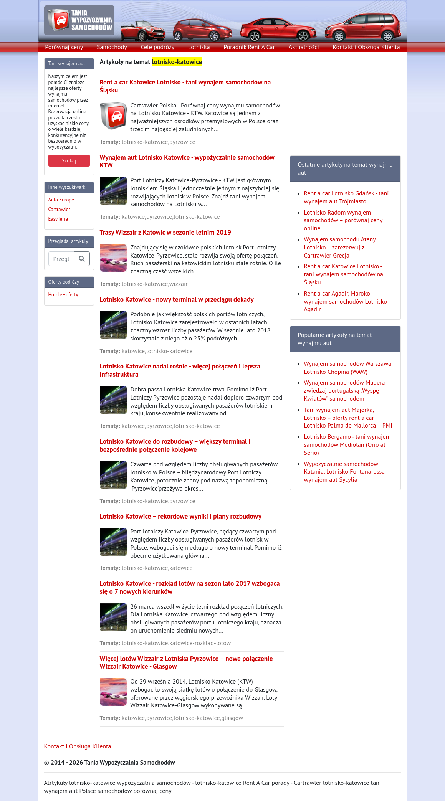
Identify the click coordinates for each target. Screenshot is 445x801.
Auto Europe (61, 200)
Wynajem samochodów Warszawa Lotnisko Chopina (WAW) (347, 367)
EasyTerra (58, 219)
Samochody (112, 47)
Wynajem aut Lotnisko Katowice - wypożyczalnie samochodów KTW (187, 161)
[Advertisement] (75, 427)
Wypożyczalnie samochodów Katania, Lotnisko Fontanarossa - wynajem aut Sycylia (346, 472)
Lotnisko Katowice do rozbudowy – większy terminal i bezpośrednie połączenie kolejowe (175, 445)
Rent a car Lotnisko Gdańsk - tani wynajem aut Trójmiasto (346, 197)
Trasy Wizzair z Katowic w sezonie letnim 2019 (165, 232)
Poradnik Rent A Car (249, 47)
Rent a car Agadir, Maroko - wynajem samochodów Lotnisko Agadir (345, 301)
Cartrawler (59, 209)
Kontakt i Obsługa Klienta (366, 47)
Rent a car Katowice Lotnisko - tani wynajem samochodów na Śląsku (185, 86)
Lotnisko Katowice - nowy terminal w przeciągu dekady (177, 299)
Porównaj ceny (64, 47)
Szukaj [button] (68, 160)
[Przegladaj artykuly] (61, 258)
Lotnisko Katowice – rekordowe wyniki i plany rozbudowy (180, 516)
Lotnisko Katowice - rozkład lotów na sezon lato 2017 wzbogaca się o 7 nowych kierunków (190, 587)
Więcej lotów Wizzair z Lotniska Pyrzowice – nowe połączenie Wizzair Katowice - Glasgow (186, 662)
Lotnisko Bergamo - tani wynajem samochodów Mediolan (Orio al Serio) (347, 444)
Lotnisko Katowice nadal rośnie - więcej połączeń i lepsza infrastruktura (180, 370)
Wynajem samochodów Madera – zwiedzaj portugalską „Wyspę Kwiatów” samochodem (347, 390)
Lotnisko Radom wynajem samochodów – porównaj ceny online (343, 220)
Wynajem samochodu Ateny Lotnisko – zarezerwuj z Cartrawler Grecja (340, 247)
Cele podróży (157, 47)
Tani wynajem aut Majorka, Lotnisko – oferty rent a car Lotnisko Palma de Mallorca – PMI (348, 417)
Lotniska (199, 47)
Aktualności (304, 47)
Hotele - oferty (63, 294)
